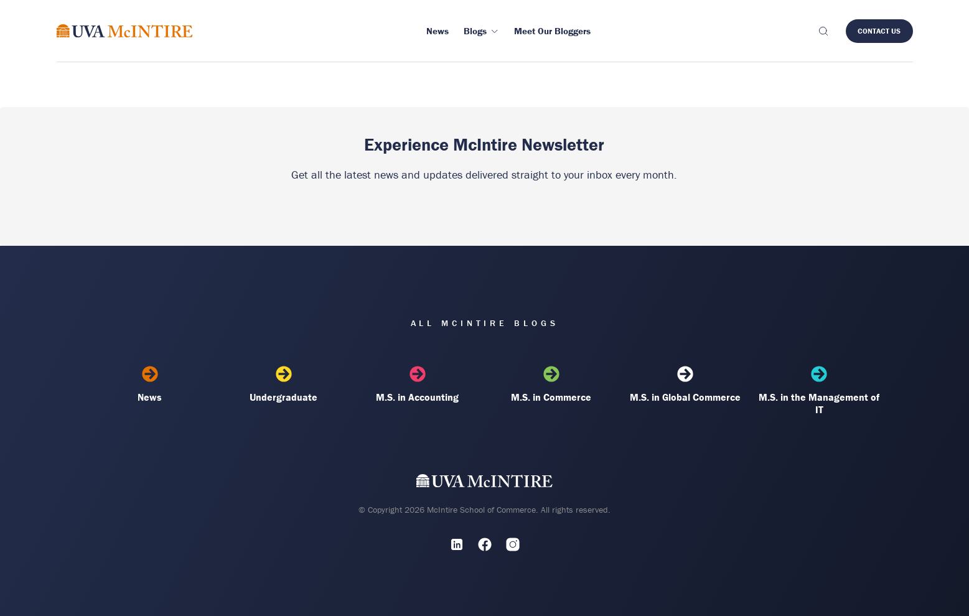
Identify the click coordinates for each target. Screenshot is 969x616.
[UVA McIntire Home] (484, 483)
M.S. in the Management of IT (819, 391)
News (150, 384)
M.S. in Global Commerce (685, 384)
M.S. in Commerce (552, 384)
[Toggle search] (823, 31)
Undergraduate (284, 384)
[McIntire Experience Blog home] (125, 30)
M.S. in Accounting (418, 384)
